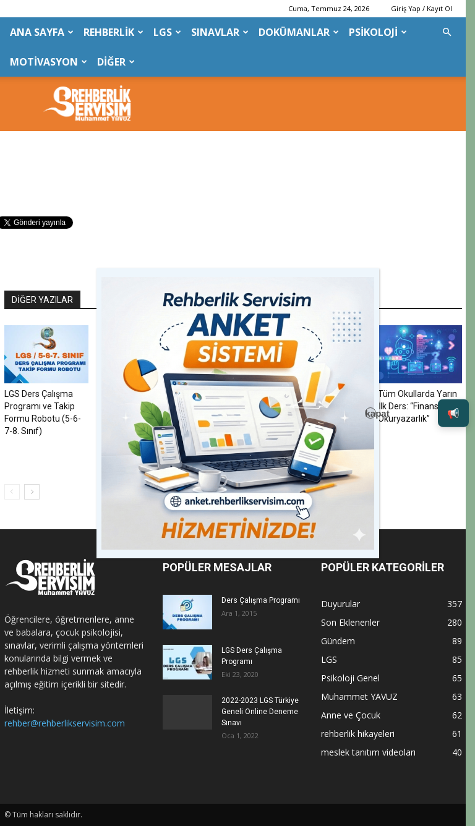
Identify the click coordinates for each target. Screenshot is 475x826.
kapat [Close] (371, 413)
